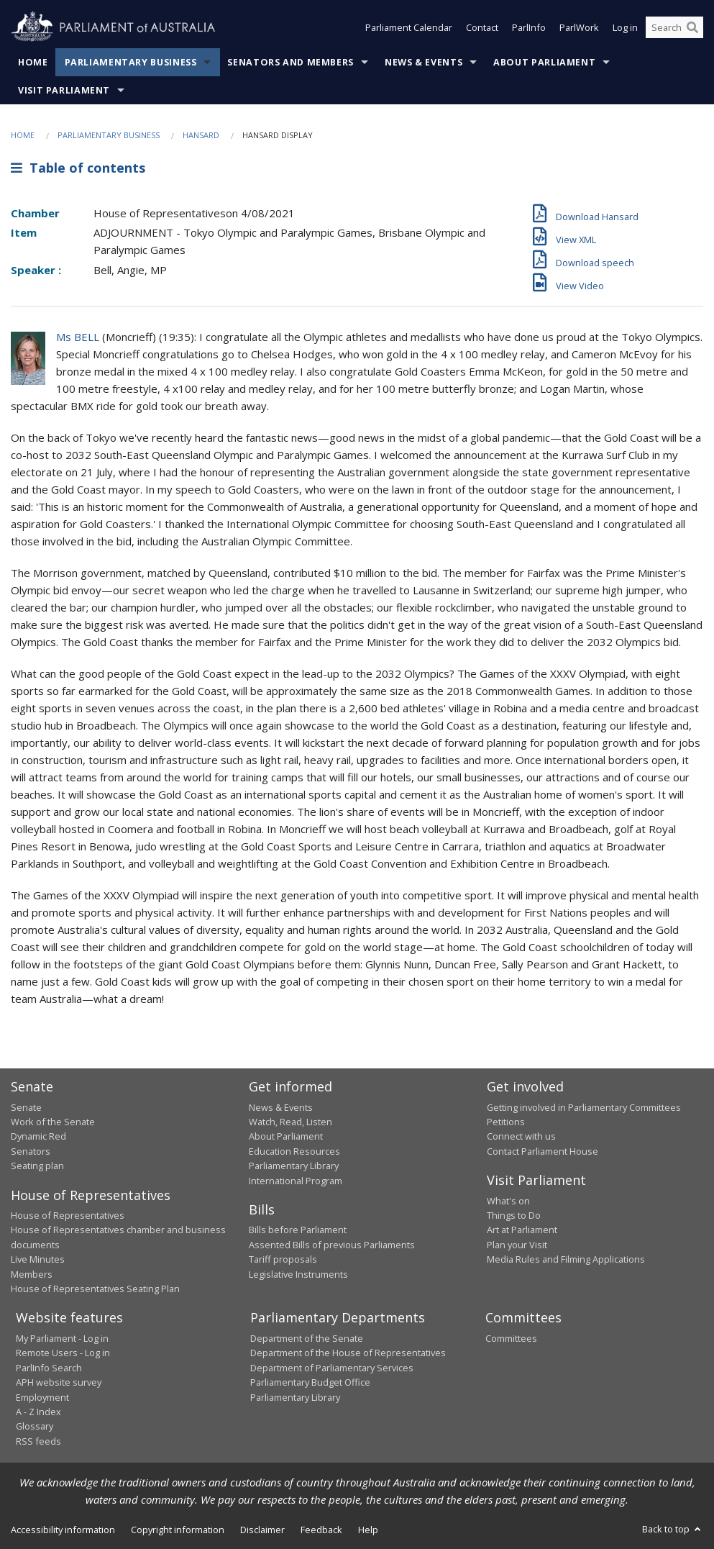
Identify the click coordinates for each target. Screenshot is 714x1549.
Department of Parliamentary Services (331, 1367)
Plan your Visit (517, 1244)
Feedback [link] (321, 1529)
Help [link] (368, 1529)
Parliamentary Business (131, 62)
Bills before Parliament (298, 1229)
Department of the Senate (306, 1338)
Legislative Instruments (298, 1274)
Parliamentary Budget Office (310, 1382)
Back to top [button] (672, 1528)
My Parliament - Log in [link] (62, 1338)
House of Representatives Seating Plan (95, 1288)
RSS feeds (38, 1441)
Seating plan (37, 1165)
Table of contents (78, 167)
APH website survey (58, 1382)
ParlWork (579, 27)
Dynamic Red (38, 1136)
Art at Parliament (522, 1229)
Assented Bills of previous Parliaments (332, 1244)
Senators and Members (290, 62)
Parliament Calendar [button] (408, 27)
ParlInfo (529, 27)
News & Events (423, 62)
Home (33, 62)
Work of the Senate (53, 1121)
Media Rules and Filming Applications (566, 1259)
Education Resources (294, 1151)
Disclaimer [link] (262, 1529)
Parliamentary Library (294, 1165)
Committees (511, 1338)
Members (31, 1274)
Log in (625, 27)
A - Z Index (38, 1411)
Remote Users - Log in (63, 1352)
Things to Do (514, 1215)
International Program (295, 1180)
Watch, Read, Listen (290, 1121)
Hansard (201, 135)
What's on (508, 1200)
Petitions (506, 1121)
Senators (30, 1151)
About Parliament (544, 62)
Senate (26, 1107)
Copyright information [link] (177, 1529)
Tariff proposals (283, 1259)
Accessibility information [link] (63, 1529)
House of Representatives (67, 1215)
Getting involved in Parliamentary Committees (584, 1107)
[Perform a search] (692, 27)
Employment (42, 1397)
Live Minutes (38, 1259)
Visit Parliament (64, 90)
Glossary (34, 1425)
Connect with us (521, 1136)
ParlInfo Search (49, 1367)
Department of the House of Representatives (348, 1352)
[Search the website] (674, 27)
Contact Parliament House (542, 1151)
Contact (482, 27)
